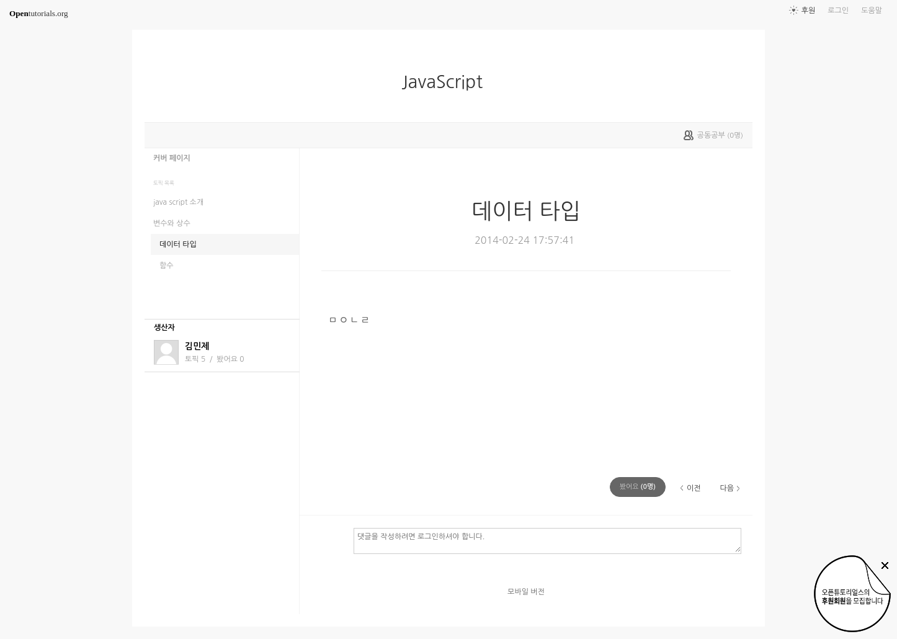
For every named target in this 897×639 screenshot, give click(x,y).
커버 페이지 (171, 158)
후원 (808, 10)
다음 (727, 488)
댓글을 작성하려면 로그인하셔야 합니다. (547, 540)
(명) (638, 486)
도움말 (871, 10)
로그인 (838, 10)
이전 (694, 488)
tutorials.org (38, 13)
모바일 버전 (526, 592)
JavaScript (447, 82)
